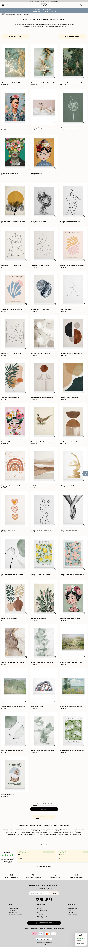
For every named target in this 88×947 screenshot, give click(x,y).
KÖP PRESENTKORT (44, 923)
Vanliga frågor (71, 912)
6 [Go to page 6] (50, 817)
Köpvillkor (27, 928)
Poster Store (48, 942)
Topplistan (12, 910)
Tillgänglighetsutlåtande (44, 917)
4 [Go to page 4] (46, 817)
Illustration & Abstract (23, 14)
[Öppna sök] (7, 5)
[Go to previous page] (34, 817)
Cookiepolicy (35, 928)
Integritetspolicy (59, 928)
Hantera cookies (72, 914)
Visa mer (44, 809)
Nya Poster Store (42, 910)
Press (38, 912)
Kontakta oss (71, 910)
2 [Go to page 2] (40, 817)
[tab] (81, 5)
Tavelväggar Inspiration (15, 914)
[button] (81, 939)
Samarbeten (40, 914)
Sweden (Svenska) (44, 939)
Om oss (39, 908)
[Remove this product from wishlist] (26, 77)
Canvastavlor (11, 14)
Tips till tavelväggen (14, 908)
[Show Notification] (85, 473)
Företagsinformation (46, 928)
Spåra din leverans (73, 908)
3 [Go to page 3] (43, 817)
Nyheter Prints (13, 912)
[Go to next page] (53, 817)
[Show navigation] (3, 5)
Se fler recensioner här (44, 866)
